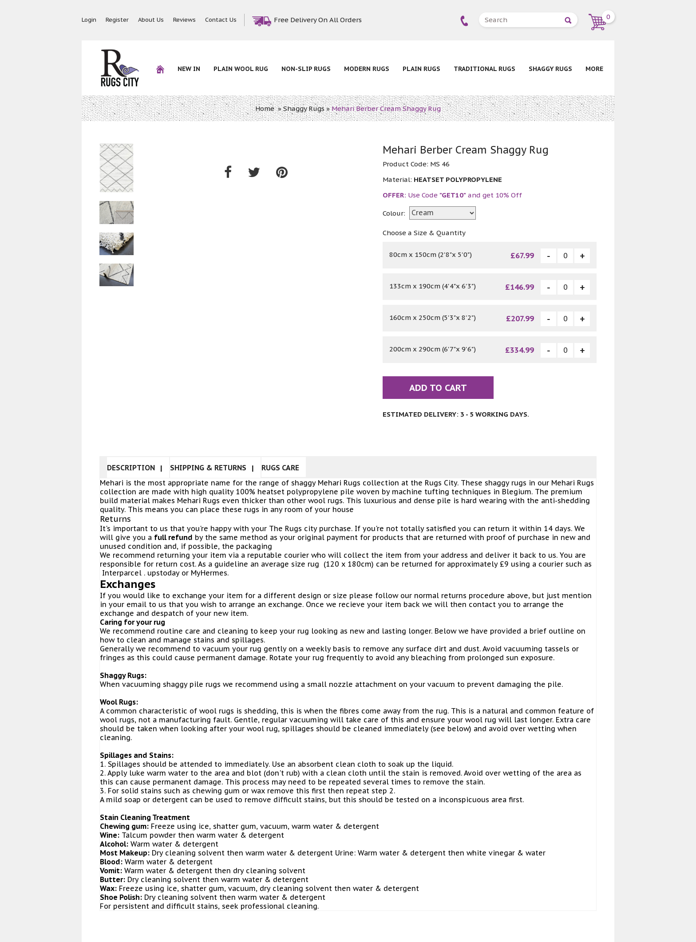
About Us (151, 20)
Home (264, 108)
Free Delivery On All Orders (318, 20)
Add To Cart (438, 388)
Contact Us (221, 20)
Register (117, 20)
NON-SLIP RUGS (306, 69)
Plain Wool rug (241, 69)
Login (89, 20)
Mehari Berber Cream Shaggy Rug (386, 108)
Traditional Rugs (484, 69)
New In (189, 69)
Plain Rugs (421, 69)
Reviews (184, 20)
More (594, 69)
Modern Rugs (366, 69)
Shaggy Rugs (550, 69)
